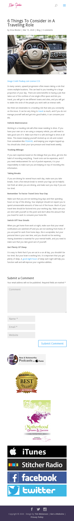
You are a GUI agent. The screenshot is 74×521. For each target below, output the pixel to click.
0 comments (48, 30)
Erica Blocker (15, 30)
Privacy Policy (37, 517)
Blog (38, 30)
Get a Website (57, 514)
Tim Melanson (41, 514)
